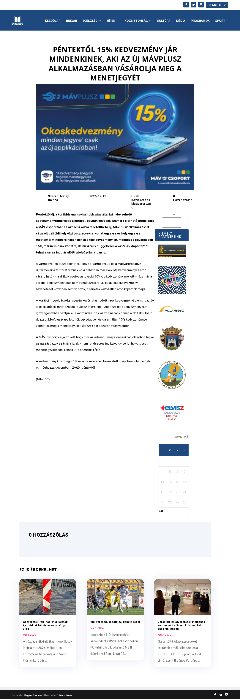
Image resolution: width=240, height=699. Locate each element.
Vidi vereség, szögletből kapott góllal (115, 620)
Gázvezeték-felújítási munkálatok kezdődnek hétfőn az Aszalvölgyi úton (45, 624)
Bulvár (71, 19)
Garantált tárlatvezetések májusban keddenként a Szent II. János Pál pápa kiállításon (181, 624)
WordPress (65, 694)
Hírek (111, 19)
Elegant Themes (33, 694)
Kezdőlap (53, 19)
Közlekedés (139, 199)
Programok (200, 19)
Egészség (90, 19)
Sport (220, 19)
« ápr (162, 509)
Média (180, 19)
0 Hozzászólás (182, 197)
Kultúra (163, 19)
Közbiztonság (136, 19)
